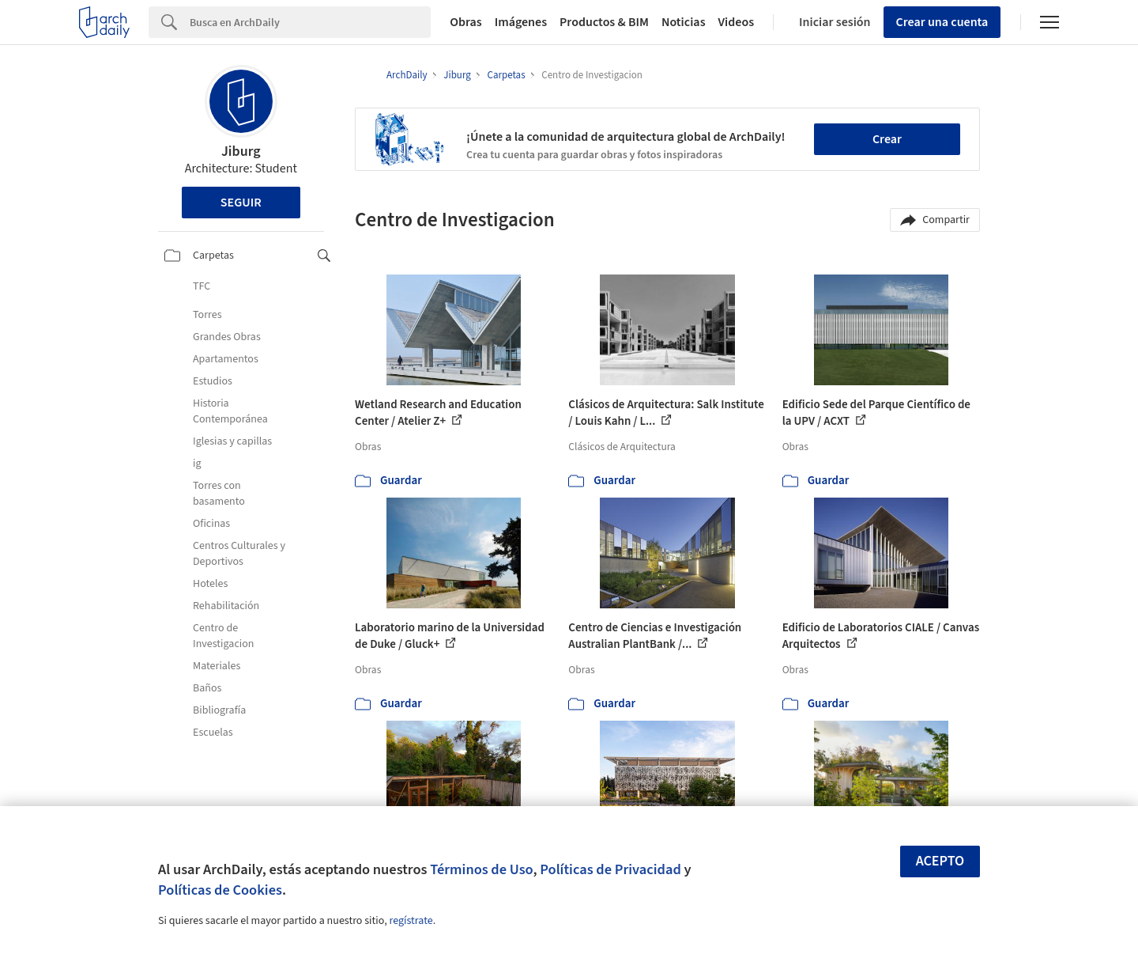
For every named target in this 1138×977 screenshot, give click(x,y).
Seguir (241, 202)
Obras (466, 22)
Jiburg (241, 151)
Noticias (683, 22)
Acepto (940, 861)
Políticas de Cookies (220, 890)
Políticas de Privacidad (610, 869)
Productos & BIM (604, 22)
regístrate (410, 921)
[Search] (310, 22)
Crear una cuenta (942, 22)
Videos (736, 22)
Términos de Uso (481, 869)
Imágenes (521, 22)
